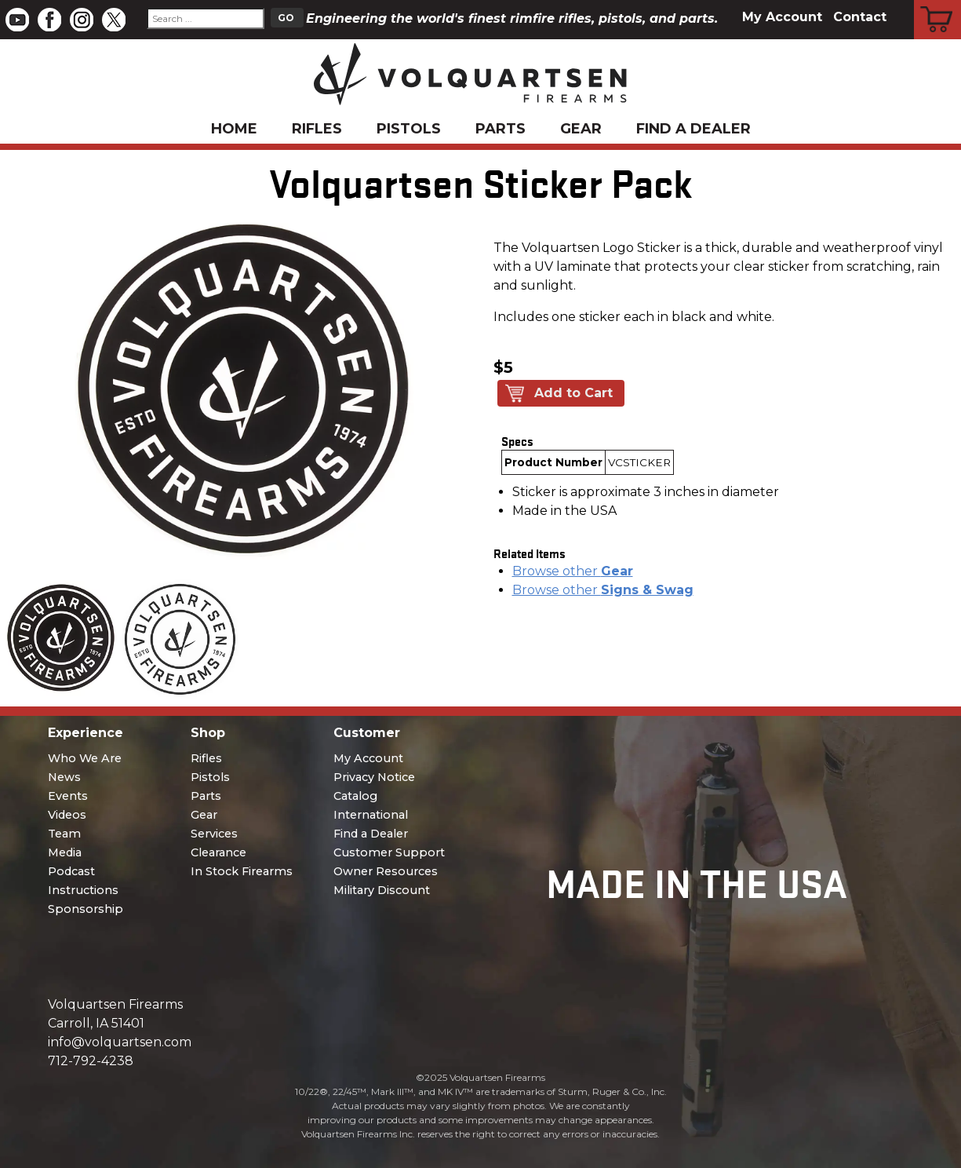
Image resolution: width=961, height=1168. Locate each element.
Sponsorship (85, 909)
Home (234, 128)
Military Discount (381, 890)
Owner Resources (385, 871)
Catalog (355, 796)
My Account (782, 16)
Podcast (71, 871)
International (370, 815)
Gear (581, 128)
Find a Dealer (693, 128)
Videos (67, 815)
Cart (938, 2)
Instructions (83, 890)
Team (64, 834)
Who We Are (85, 758)
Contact (859, 16)
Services (214, 834)
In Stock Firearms (242, 871)
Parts (500, 128)
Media (65, 852)
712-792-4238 (90, 1060)
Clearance (218, 852)
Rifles (317, 128)
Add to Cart (573, 392)
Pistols (409, 128)
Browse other (572, 571)
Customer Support (389, 852)
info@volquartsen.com (119, 1042)
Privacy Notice (374, 777)
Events (68, 796)
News (64, 777)
